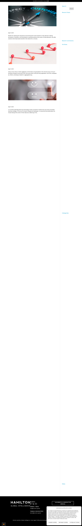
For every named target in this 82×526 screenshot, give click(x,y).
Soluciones (64, 461)
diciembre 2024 (65, 60)
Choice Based (65, 272)
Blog (63, 232)
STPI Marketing (65, 464)
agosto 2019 (65, 89)
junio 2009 (64, 205)
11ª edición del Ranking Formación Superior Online (67, 27)
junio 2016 (64, 115)
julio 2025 (64, 56)
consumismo (65, 302)
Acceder (64, 485)
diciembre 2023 (65, 74)
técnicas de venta (66, 470)
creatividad (64, 306)
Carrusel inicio (65, 260)
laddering (64, 380)
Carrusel (64, 254)
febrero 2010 (65, 196)
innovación (64, 366)
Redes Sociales (65, 445)
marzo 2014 (64, 138)
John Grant (64, 378)
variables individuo (66, 478)
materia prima (65, 402)
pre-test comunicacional (67, 432)
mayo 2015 (64, 123)
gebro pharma (65, 353)
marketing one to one (67, 400)
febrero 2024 (65, 70)
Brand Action (65, 236)
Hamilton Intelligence (67, 358)
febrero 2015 (65, 127)
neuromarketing (66, 418)
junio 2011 (64, 178)
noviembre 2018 (66, 99)
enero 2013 (64, 152)
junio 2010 (64, 194)
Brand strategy (65, 244)
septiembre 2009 (66, 203)
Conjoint (64, 294)
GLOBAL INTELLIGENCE (47, 4)
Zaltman (64, 480)
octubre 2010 (65, 190)
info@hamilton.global (35, 508)
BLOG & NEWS (72, 4)
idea (63, 360)
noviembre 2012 (66, 156)
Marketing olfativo (66, 398)
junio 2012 (64, 162)
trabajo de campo (66, 474)
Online (63, 422)
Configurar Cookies (74, 522)
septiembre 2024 (66, 64)
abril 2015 (64, 125)
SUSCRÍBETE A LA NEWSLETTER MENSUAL (63, 503)
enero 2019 (64, 97)
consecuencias (65, 298)
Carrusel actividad (66, 256)
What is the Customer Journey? (21, 67)
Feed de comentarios (67, 489)
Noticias (64, 420)
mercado (64, 406)
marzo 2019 (64, 93)
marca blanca (65, 388)
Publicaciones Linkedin (67, 441)
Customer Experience (67, 310)
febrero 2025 (65, 58)
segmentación (65, 451)
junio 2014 (64, 135)
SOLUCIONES (57, 4)
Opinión (64, 424)
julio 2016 (64, 113)
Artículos (64, 222)
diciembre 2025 (65, 48)
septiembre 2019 (66, 87)
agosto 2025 (65, 54)
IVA (63, 376)
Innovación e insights (67, 368)
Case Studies (65, 264)
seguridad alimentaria (67, 457)
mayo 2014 (64, 137)
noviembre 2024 (66, 62)
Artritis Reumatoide (66, 224)
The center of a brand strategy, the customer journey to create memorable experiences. (31, 30)
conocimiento (65, 296)
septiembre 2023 (66, 79)
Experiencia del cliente (67, 341)
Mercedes (64, 408)
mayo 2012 (64, 164)
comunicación (65, 290)
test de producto (66, 472)
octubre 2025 (65, 52)
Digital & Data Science (67, 320)
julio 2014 (64, 133)
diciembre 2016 (65, 109)
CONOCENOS (36, 4)
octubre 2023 (65, 77)
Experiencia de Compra (67, 339)
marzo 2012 (64, 168)
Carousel (64, 252)
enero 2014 (64, 140)
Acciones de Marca (66, 218)
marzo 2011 (64, 184)
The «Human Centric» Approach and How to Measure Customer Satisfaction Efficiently (30, 104)
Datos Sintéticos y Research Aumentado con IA (67, 16)
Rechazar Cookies (63, 522)
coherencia (64, 279)
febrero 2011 (65, 186)
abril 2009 (64, 209)
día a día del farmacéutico (68, 318)
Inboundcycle (65, 364)
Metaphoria (64, 412)
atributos (64, 226)
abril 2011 (64, 182)
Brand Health (65, 238)
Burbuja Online (65, 246)
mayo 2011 (64, 180)
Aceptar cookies (53, 522)
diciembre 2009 (65, 198)
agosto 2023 (65, 81)
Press (63, 436)
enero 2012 (64, 170)
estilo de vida (65, 327)
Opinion (64, 426)
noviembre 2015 (65, 121)
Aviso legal (33, 520)
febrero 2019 (65, 95)
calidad (63, 248)
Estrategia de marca (66, 329)
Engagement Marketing (67, 325)
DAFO (63, 314)
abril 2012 (64, 166)
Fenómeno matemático (67, 351)
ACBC (63, 217)
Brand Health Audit (66, 240)
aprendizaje (64, 220)
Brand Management (66, 242)
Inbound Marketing (66, 362)
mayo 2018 (64, 103)
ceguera (64, 268)
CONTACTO (64, 4)
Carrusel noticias (66, 262)
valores (63, 476)
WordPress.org (65, 491)
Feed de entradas (66, 487)
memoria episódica (66, 404)
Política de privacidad (42, 520)
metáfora (64, 410)
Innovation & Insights (67, 370)
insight (63, 372)
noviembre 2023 (66, 76)
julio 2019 (64, 91)
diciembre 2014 (65, 129)
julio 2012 (64, 160)
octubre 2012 (65, 158)
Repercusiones (65, 447)
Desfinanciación (66, 316)
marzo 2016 (64, 119)
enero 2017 (64, 107)
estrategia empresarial (67, 331)
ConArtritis (64, 292)
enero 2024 (64, 72)
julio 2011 (64, 176)
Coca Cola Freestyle (66, 277)
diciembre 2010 (65, 188)
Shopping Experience (67, 459)
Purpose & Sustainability (67, 443)
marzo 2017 (64, 105)
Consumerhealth (66, 300)
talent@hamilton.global (35, 513)
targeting (64, 468)
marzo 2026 (65, 46)
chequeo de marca (66, 270)
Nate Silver (64, 416)
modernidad (65, 414)
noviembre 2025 (66, 50)
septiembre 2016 (66, 111)
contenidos (64, 304)
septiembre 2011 (66, 174)
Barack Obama (65, 230)
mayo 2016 (64, 117)
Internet (64, 374)
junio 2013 (64, 148)
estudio (63, 333)
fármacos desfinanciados (67, 349)
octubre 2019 (65, 85)
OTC (63, 430)
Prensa (63, 434)
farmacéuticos (65, 347)
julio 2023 (64, 83)
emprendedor (65, 323)
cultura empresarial (66, 308)
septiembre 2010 (66, 192)
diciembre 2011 (65, 172)
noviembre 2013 (66, 142)
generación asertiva (66, 354)
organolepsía (65, 428)
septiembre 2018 (66, 101)
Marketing (64, 393)
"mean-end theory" (66, 215)
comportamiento (66, 281)
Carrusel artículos (66, 258)
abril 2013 (64, 150)
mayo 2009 (64, 207)
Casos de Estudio (66, 266)
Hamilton (64, 356)
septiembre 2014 (66, 131)
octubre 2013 (65, 144)
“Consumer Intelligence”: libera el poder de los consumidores (68, 32)
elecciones (64, 322)
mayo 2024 (64, 66)
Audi (63, 228)
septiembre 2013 (66, 146)
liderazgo (64, 386)
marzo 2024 (65, 68)
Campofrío (64, 250)
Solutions (64, 462)
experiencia (64, 337)
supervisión (64, 466)
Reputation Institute (67, 449)
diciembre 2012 (65, 154)
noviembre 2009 (66, 199)
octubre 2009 (65, 201)
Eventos (64, 335)
